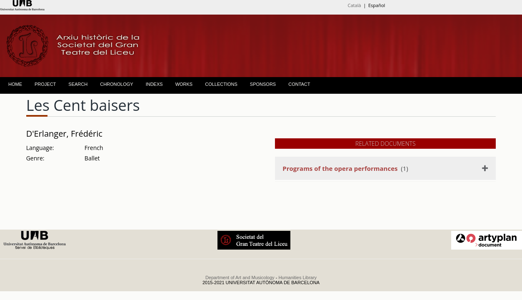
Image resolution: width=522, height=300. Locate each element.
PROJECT (45, 84)
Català (354, 5)
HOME (15, 84)
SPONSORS (263, 84)
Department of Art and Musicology (240, 277)
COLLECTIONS (221, 84)
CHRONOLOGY (116, 84)
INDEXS (154, 84)
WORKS (184, 84)
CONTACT (299, 84)
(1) (345, 168)
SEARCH (77, 84)
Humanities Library (297, 277)
